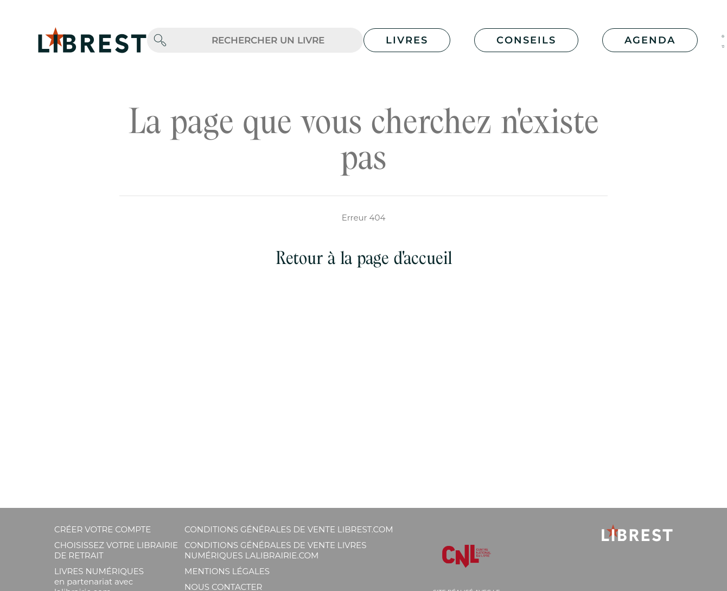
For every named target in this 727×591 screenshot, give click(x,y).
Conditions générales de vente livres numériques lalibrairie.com (275, 550)
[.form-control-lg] (268, 40)
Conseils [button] (526, 40)
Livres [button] (407, 40)
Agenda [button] (649, 40)
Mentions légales (227, 571)
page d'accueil (404, 258)
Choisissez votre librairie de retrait (116, 550)
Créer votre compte (102, 529)
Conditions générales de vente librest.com (288, 529)
